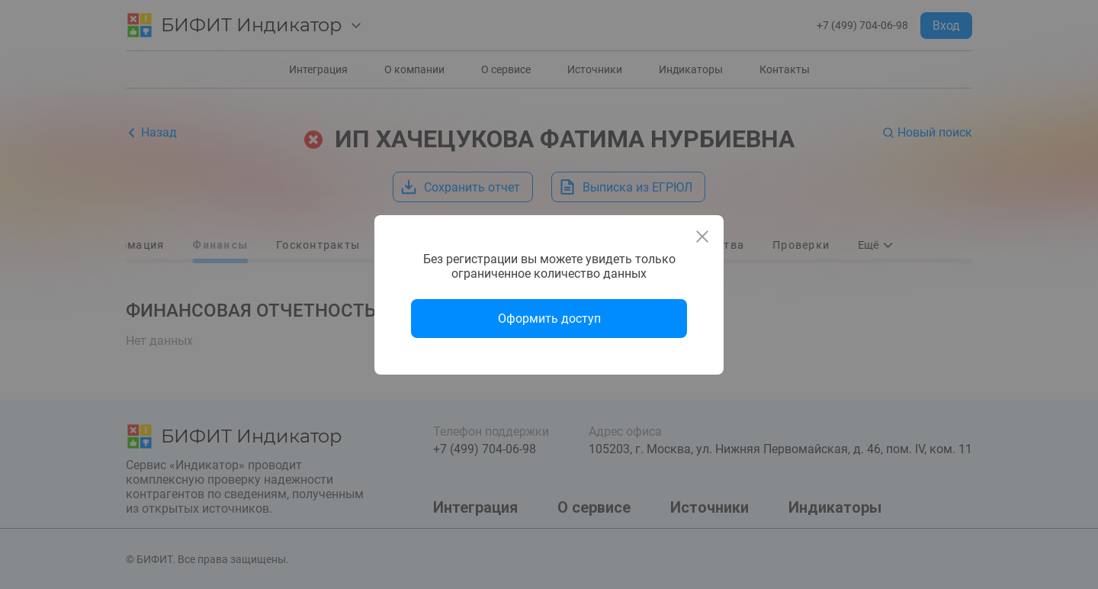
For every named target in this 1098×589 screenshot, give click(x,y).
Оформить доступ (549, 318)
